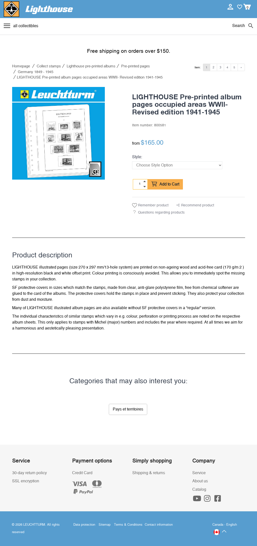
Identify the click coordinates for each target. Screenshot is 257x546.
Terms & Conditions (128, 524)
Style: (137, 157)
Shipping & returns (148, 473)
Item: (197, 67)
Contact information (159, 524)
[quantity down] (144, 186)
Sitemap (105, 524)
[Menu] (21, 26)
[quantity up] (144, 181)
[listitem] (58, 133)
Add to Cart (165, 184)
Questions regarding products (161, 212)
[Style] (177, 165)
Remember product (150, 205)
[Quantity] (139, 184)
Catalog (199, 489)
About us (200, 481)
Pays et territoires (128, 409)
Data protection (84, 524)
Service (199, 473)
